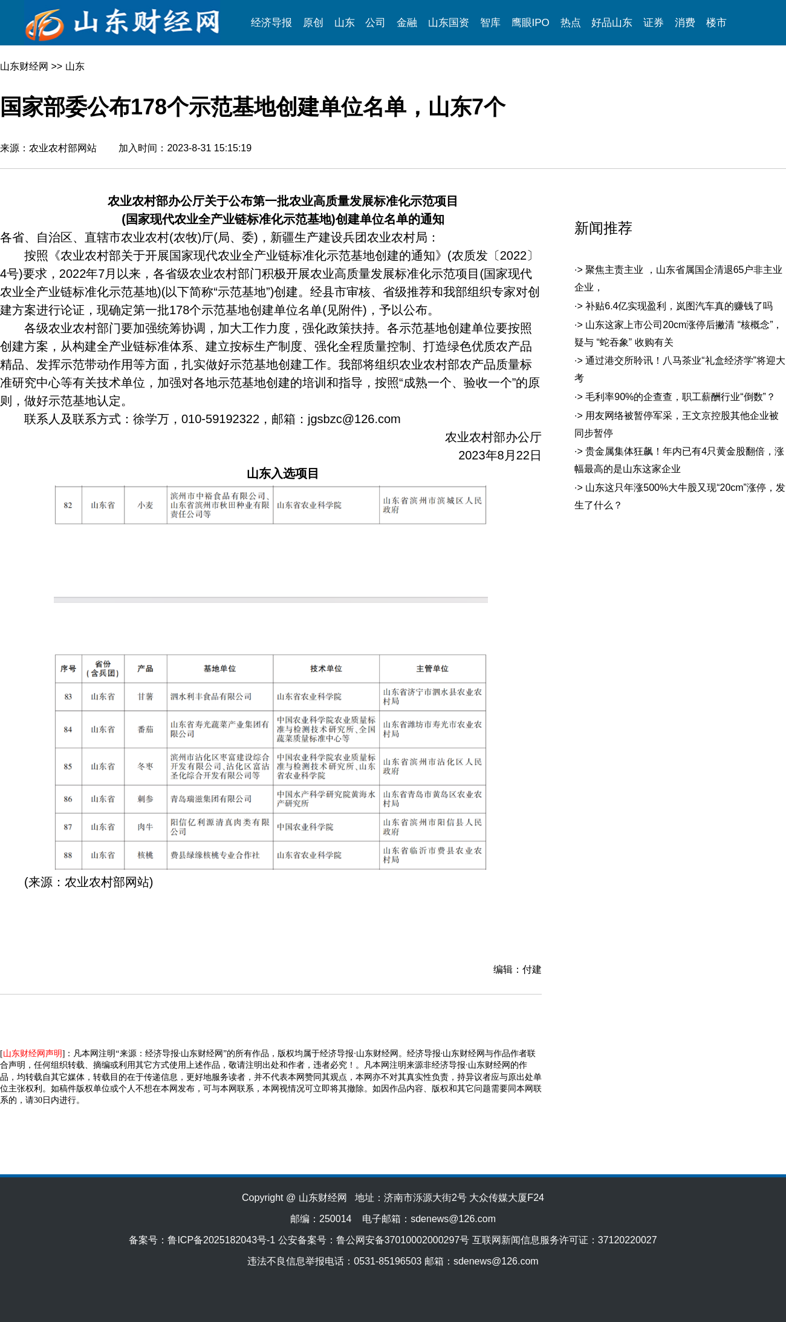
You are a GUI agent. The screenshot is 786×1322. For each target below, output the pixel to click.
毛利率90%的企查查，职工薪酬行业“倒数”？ (680, 397)
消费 (685, 22)
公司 (375, 22)
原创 (313, 22)
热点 (570, 22)
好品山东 (611, 22)
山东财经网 (24, 66)
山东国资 (448, 22)
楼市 (716, 22)
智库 (490, 22)
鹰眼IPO (531, 22)
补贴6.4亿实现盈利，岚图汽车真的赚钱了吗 (679, 306)
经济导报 (271, 22)
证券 (653, 22)
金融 (407, 22)
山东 (344, 22)
